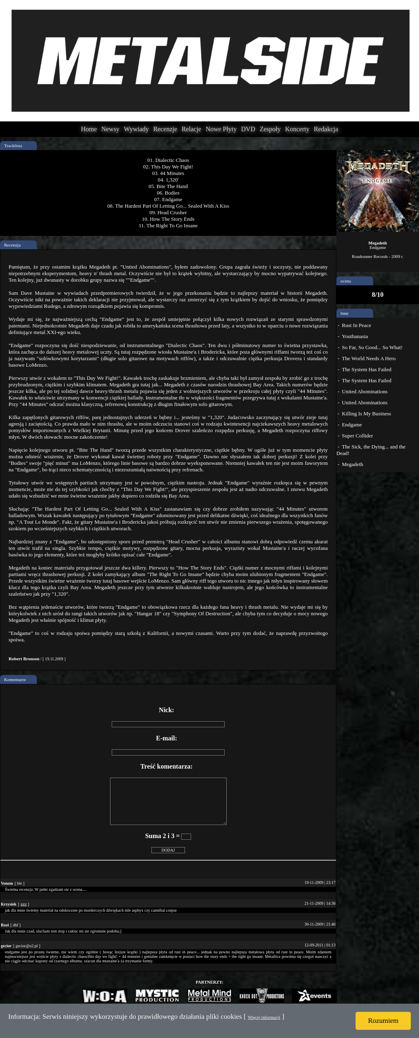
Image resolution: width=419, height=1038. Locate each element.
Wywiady (136, 129)
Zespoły (270, 129)
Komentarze (15, 679)
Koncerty (297, 129)
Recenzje (165, 129)
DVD (248, 129)
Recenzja (12, 244)
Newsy (110, 129)
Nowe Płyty (221, 129)
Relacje (191, 129)
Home (89, 129)
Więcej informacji (264, 1017)
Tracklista (13, 145)
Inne (344, 313)
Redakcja (326, 129)
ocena (345, 280)
